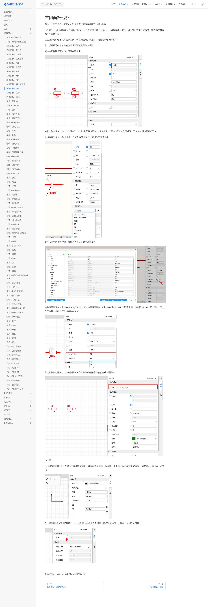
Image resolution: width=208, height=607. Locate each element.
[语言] (194, 4)
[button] (18, 12)
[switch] (202, 4)
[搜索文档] (52, 4)
